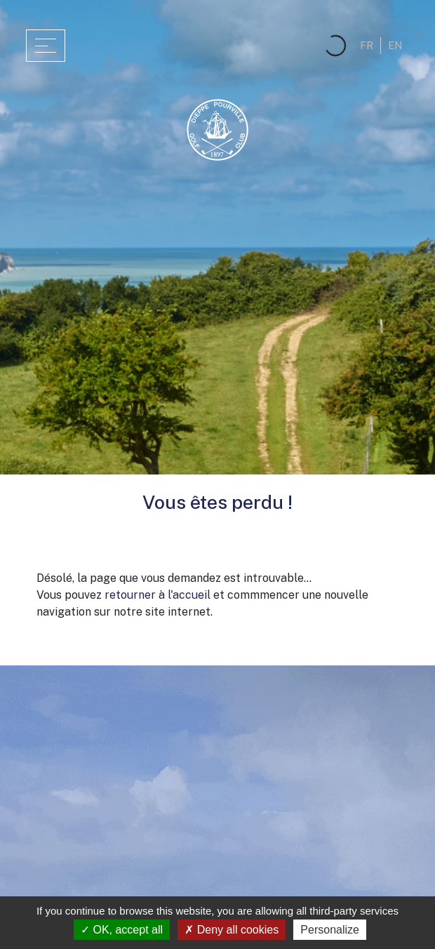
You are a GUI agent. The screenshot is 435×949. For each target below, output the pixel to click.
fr (366, 45)
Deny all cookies (232, 930)
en (395, 45)
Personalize (329, 930)
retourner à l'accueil (157, 595)
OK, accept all (122, 930)
